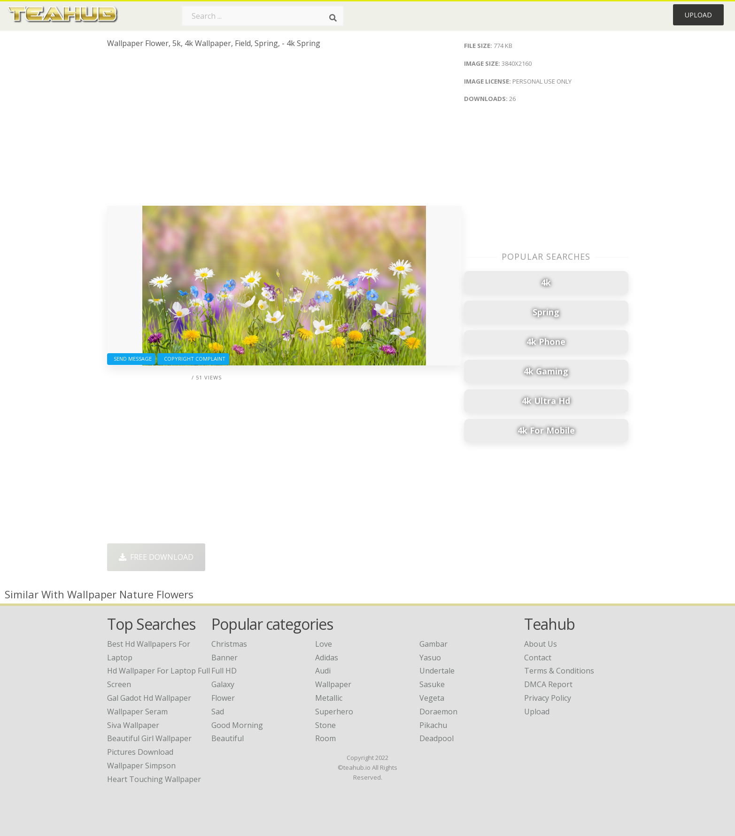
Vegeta (431, 698)
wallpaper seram (137, 711)
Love (323, 644)
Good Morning (237, 725)
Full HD (224, 671)
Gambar (433, 644)
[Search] (333, 18)
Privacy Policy (547, 698)
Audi (323, 671)
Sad (217, 711)
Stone (325, 725)
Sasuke (432, 684)
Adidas (326, 657)
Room (325, 738)
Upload (698, 14)
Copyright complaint (193, 358)
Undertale (437, 671)
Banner (224, 657)
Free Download (156, 557)
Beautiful (227, 738)
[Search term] (262, 16)
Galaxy (222, 684)
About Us (540, 644)
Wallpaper (333, 684)
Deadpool (436, 738)
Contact (537, 657)
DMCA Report (548, 684)
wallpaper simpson (141, 765)
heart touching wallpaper (154, 779)
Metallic (328, 698)
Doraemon (438, 711)
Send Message (131, 358)
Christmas (229, 644)
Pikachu (433, 725)
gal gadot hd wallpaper (149, 698)
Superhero (334, 711)
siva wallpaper (133, 725)
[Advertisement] (284, 130)
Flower (223, 698)
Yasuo (430, 657)
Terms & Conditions (559, 671)
